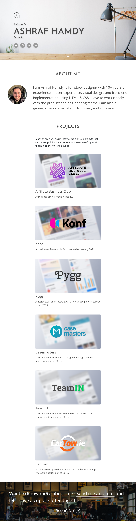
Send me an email (95, 493)
